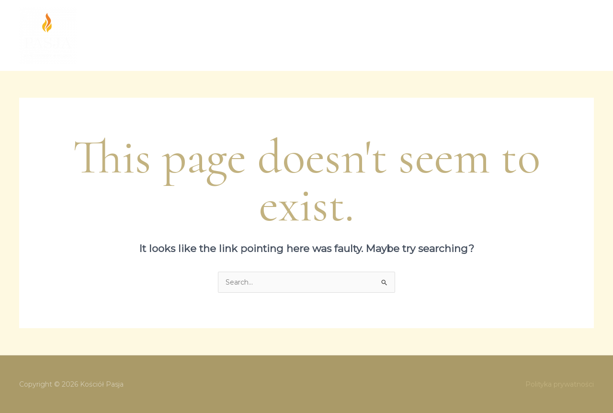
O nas (217, 35)
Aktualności (445, 35)
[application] (368, 35)
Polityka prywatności (559, 384)
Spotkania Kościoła (272, 35)
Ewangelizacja (345, 35)
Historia (490, 35)
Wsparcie (531, 35)
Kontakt (573, 35)
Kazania (399, 35)
